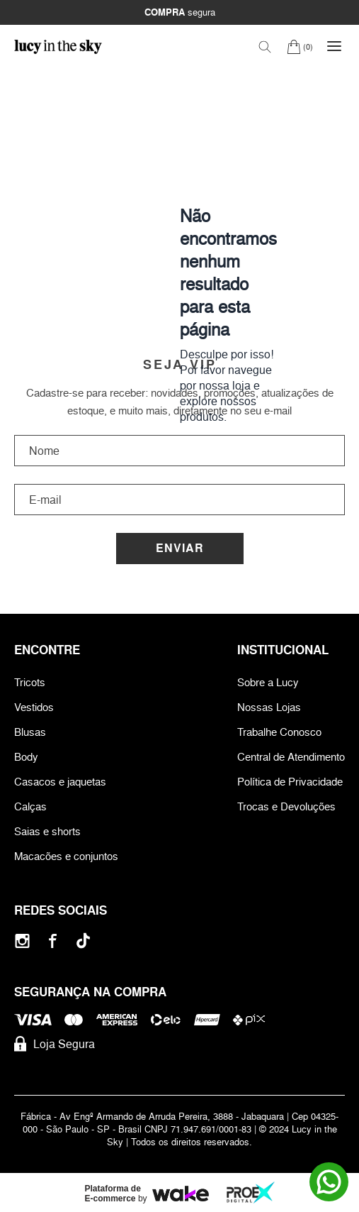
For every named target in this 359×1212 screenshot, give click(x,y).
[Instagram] (22, 940)
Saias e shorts (47, 831)
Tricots (29, 682)
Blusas (30, 732)
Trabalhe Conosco (279, 732)
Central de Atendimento (291, 756)
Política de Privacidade (290, 781)
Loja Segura (54, 1044)
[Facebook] (53, 940)
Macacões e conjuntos (66, 856)
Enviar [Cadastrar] (180, 548)
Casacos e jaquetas (60, 781)
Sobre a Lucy (268, 682)
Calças (30, 806)
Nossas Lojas (269, 707)
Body (26, 756)
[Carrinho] (300, 46)
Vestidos (34, 707)
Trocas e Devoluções (286, 806)
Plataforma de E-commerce (113, 1193)
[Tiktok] (83, 940)
